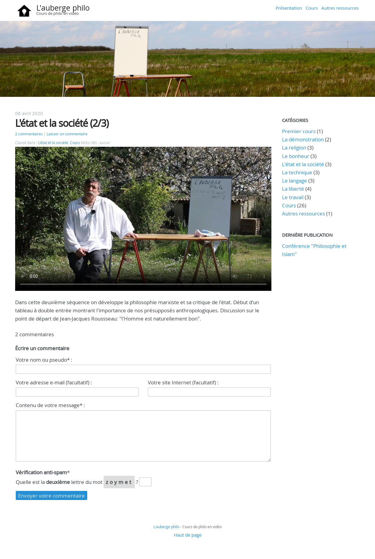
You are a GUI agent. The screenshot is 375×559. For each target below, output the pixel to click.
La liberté (293, 188)
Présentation (289, 8)
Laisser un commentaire (67, 134)
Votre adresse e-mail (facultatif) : (54, 382)
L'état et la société (53, 142)
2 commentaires (29, 134)
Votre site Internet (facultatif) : (183, 382)
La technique (297, 172)
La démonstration (303, 139)
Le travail (293, 197)
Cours (312, 8)
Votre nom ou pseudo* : (44, 359)
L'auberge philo (63, 8)
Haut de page (187, 535)
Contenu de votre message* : (50, 405)
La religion (294, 147)
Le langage (294, 180)
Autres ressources (340, 8)
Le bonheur (295, 156)
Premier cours (299, 131)
